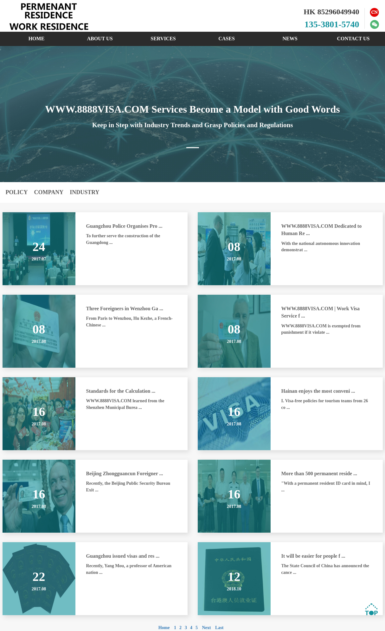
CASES (226, 38)
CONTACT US (353, 38)
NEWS (289, 38)
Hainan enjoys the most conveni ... (318, 391)
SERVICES (163, 38)
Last (219, 627)
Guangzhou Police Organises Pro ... (124, 226)
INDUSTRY (84, 192)
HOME (37, 38)
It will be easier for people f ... (313, 556)
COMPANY (49, 192)
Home (164, 627)
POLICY (17, 192)
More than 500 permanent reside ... (319, 473)
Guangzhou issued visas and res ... (123, 556)
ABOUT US (99, 38)
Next (206, 627)
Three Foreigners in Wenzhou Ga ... (125, 308)
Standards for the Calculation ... (121, 391)
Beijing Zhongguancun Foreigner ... (124, 473)
